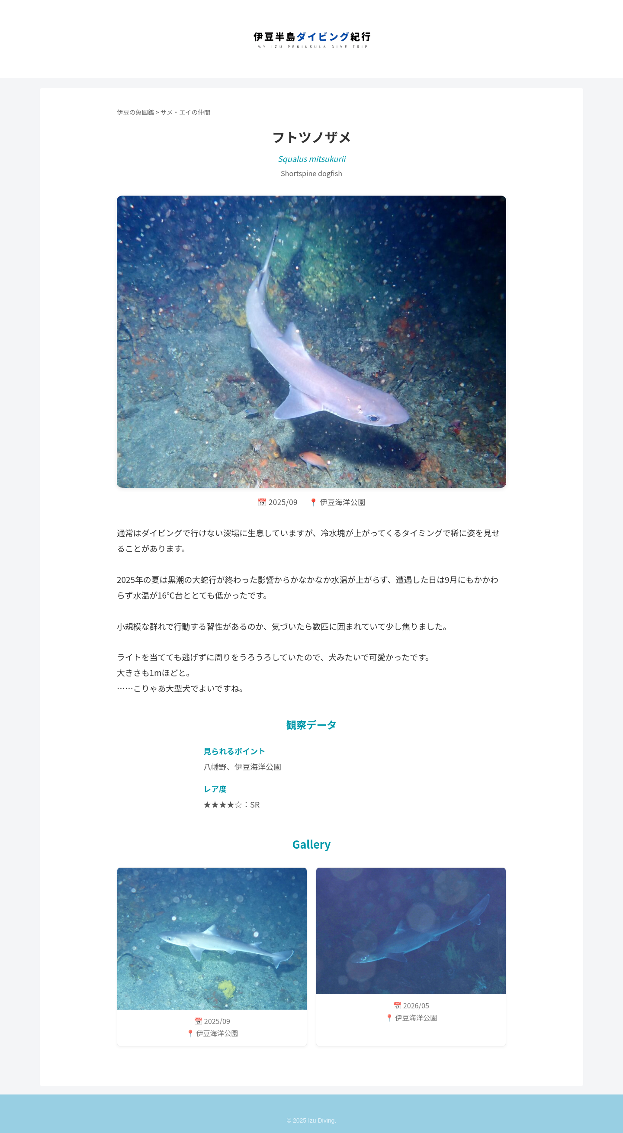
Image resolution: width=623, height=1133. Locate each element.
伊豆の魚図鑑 (135, 111)
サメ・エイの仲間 (185, 111)
